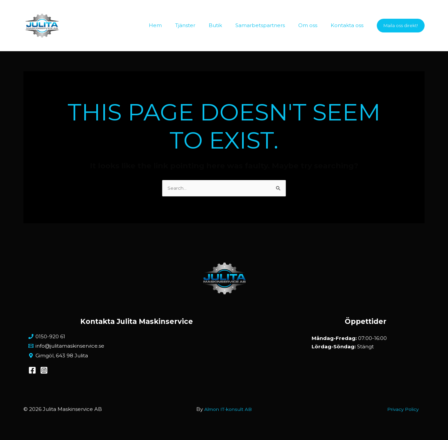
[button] (401, 25)
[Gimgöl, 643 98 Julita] (136, 359)
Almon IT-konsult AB (228, 415)
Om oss (312, 25)
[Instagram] (44, 376)
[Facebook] (32, 376)
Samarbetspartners (268, 25)
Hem (173, 25)
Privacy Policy (407, 415)
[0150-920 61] (136, 338)
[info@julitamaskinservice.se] (136, 348)
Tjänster (200, 25)
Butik (227, 25)
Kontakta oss (348, 25)
